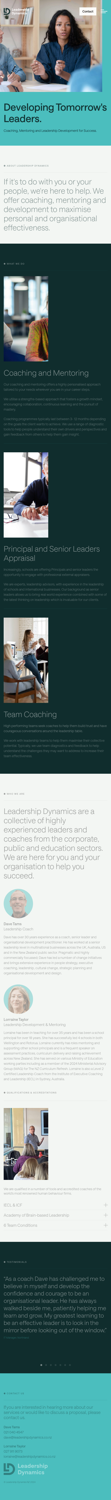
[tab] (55, 1206)
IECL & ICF (13, 1205)
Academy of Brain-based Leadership (36, 1216)
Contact (87, 11)
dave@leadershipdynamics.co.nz (28, 1438)
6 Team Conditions (20, 1226)
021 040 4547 (14, 1433)
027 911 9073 (13, 1452)
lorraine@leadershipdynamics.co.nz (29, 1457)
